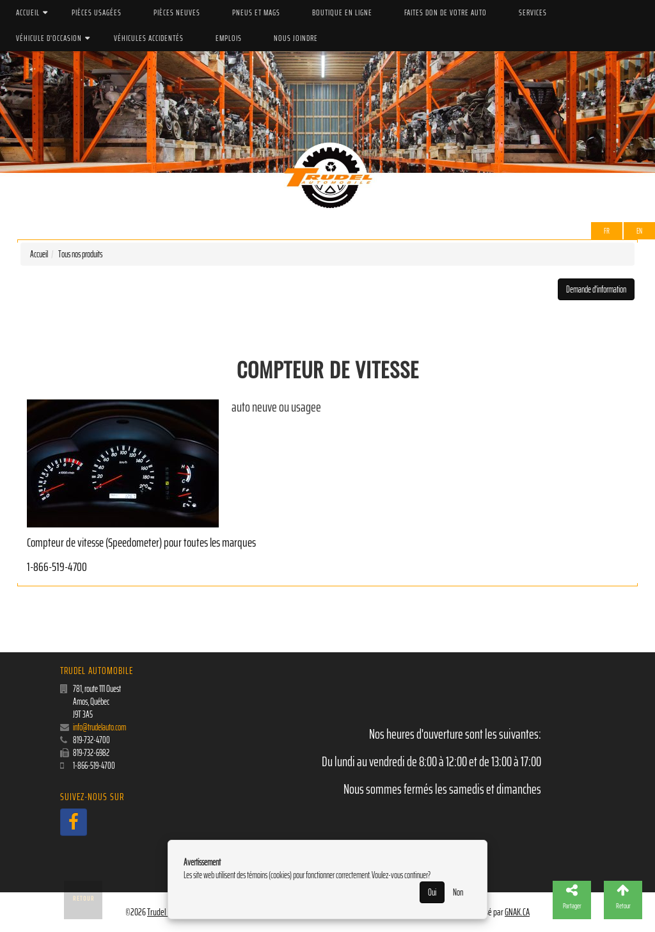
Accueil (28, 12)
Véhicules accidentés (149, 38)
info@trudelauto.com (99, 727)
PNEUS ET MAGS (256, 12)
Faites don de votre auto (445, 12)
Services (533, 12)
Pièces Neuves (177, 12)
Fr (607, 231)
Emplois (229, 38)
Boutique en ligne (342, 12)
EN (639, 231)
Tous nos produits (80, 254)
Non (458, 892)
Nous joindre (296, 38)
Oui (432, 892)
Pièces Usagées (97, 12)
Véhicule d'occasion (49, 38)
